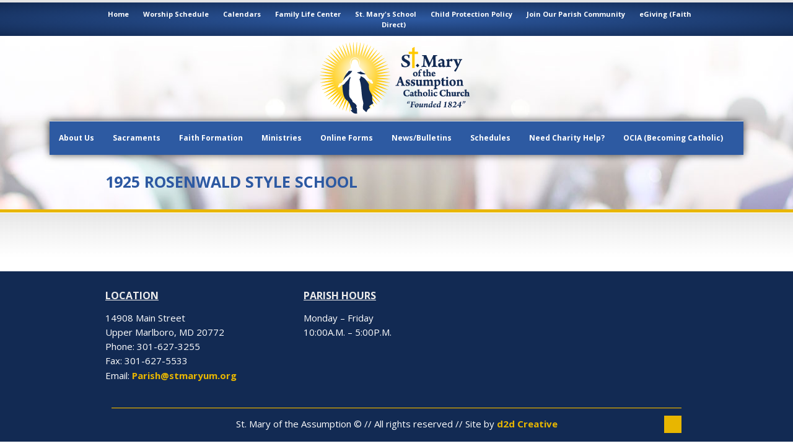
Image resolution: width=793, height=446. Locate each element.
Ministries (281, 138)
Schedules (490, 138)
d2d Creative (527, 424)
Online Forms (346, 138)
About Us (76, 138)
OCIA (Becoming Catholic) (673, 138)
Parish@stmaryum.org (184, 375)
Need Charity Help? (567, 138)
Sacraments (136, 138)
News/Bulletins (422, 138)
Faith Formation (211, 138)
